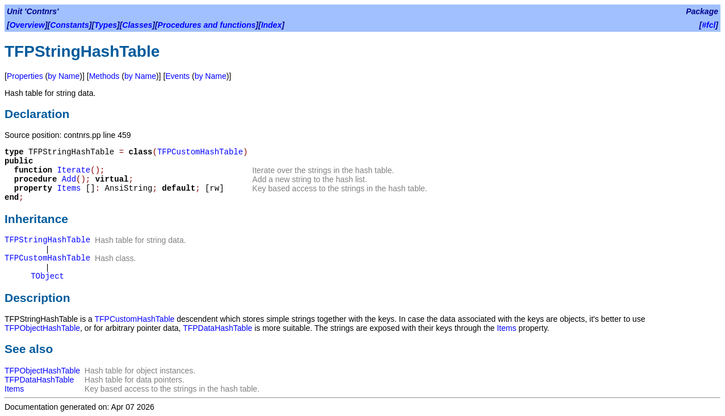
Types (105, 25)
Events (177, 76)
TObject (47, 276)
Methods (104, 76)
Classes (137, 25)
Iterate (73, 170)
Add (69, 179)
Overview (27, 25)
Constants (69, 25)
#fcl (708, 25)
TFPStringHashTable (47, 240)
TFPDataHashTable (217, 328)
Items (69, 188)
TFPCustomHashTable (200, 152)
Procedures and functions (207, 25)
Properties (25, 76)
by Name (63, 76)
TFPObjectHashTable (42, 328)
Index (271, 25)
